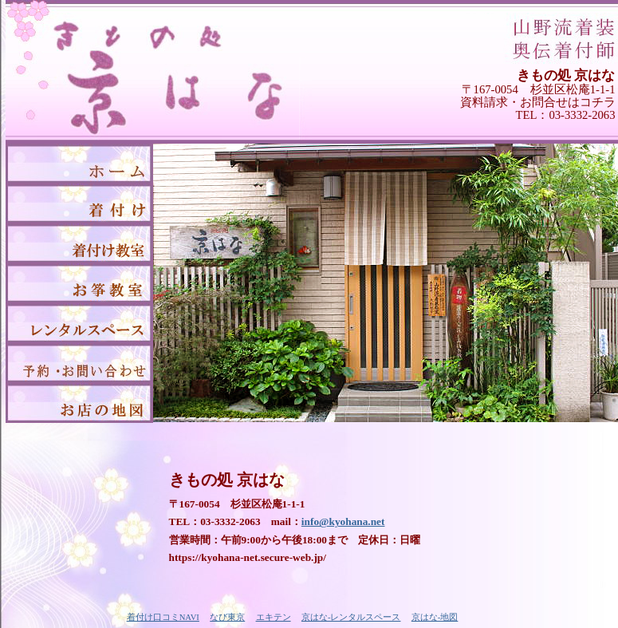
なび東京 (227, 617)
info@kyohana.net (343, 521)
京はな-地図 (79, 403)
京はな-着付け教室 (79, 243)
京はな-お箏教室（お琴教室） (79, 283)
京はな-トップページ (79, 164)
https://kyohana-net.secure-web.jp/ (247, 557)
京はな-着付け (79, 203)
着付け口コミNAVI (163, 617)
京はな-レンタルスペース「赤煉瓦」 (79, 323)
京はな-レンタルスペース (351, 617)
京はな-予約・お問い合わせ (79, 363)
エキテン (273, 617)
